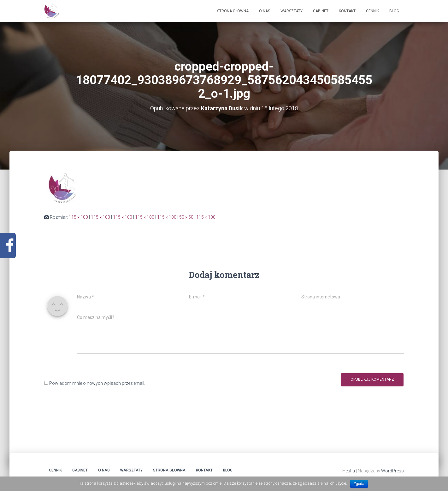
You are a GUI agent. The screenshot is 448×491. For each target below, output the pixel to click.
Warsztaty (291, 11)
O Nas (264, 11)
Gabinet (320, 11)
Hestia (348, 470)
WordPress (392, 470)
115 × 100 (78, 217)
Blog (394, 11)
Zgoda (359, 484)
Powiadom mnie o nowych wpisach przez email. (97, 383)
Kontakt (347, 11)
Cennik (372, 11)
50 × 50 (186, 217)
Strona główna (233, 11)
